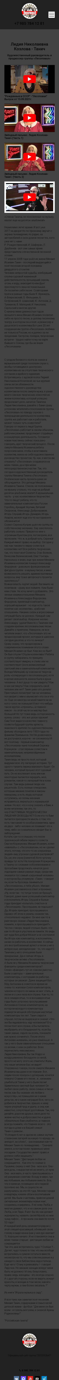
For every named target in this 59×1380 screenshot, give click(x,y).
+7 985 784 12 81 (29, 23)
